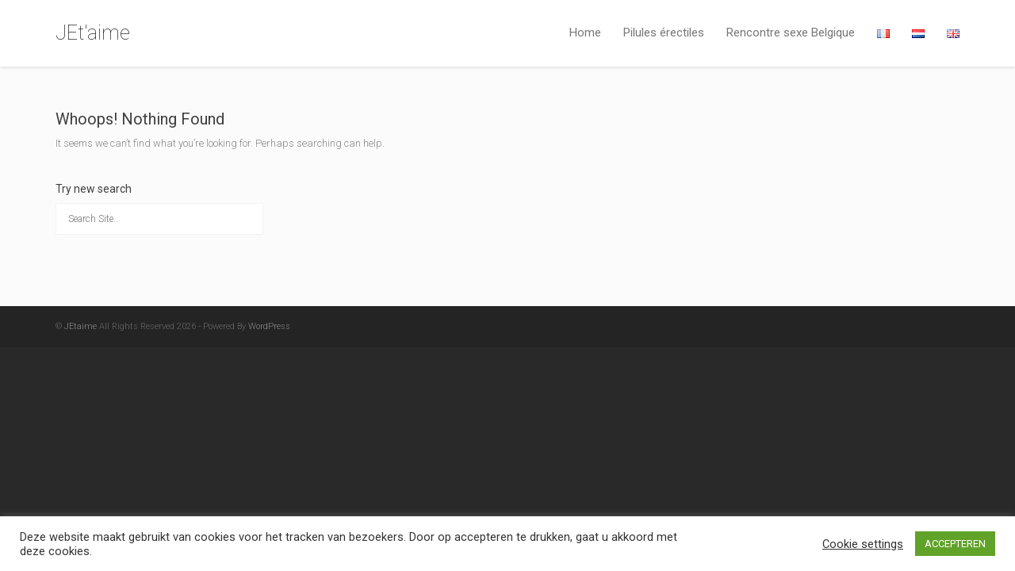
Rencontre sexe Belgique (790, 32)
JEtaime (80, 326)
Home (585, 32)
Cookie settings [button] (862, 544)
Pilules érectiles (663, 32)
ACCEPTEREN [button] (955, 544)
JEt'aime (93, 32)
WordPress (269, 326)
